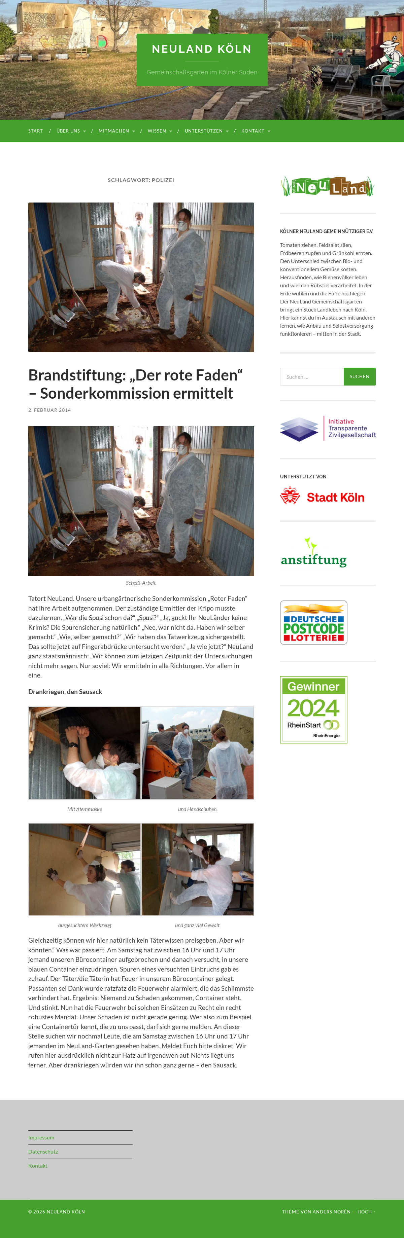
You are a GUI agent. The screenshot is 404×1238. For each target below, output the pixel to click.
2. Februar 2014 (49, 410)
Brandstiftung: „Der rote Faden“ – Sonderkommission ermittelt (135, 384)
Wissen (157, 131)
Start (35, 131)
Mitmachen (114, 131)
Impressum (41, 1137)
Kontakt (253, 131)
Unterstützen (204, 131)
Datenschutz (43, 1151)
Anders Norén (332, 1211)
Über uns (68, 131)
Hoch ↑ (367, 1211)
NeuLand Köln (202, 49)
